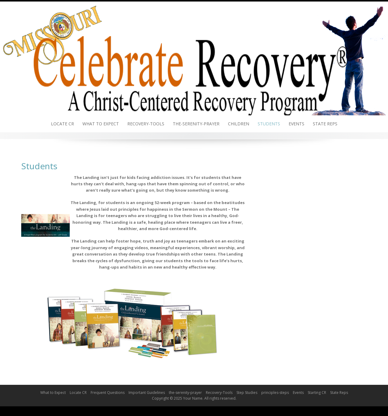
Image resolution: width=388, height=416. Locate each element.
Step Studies (246, 392)
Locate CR (62, 124)
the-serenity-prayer (196, 124)
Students (269, 124)
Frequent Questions (108, 392)
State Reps (325, 124)
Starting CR (317, 392)
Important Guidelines (147, 392)
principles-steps (275, 392)
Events (296, 124)
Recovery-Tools (145, 124)
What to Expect (100, 124)
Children (238, 124)
